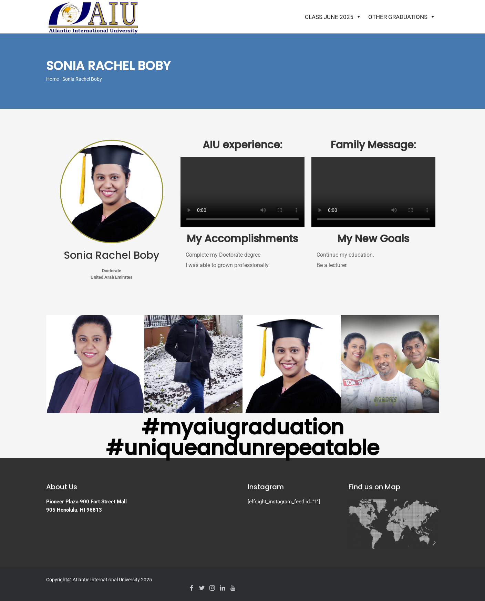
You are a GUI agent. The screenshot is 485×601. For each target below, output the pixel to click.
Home (52, 79)
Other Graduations (401, 16)
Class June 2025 (333, 16)
